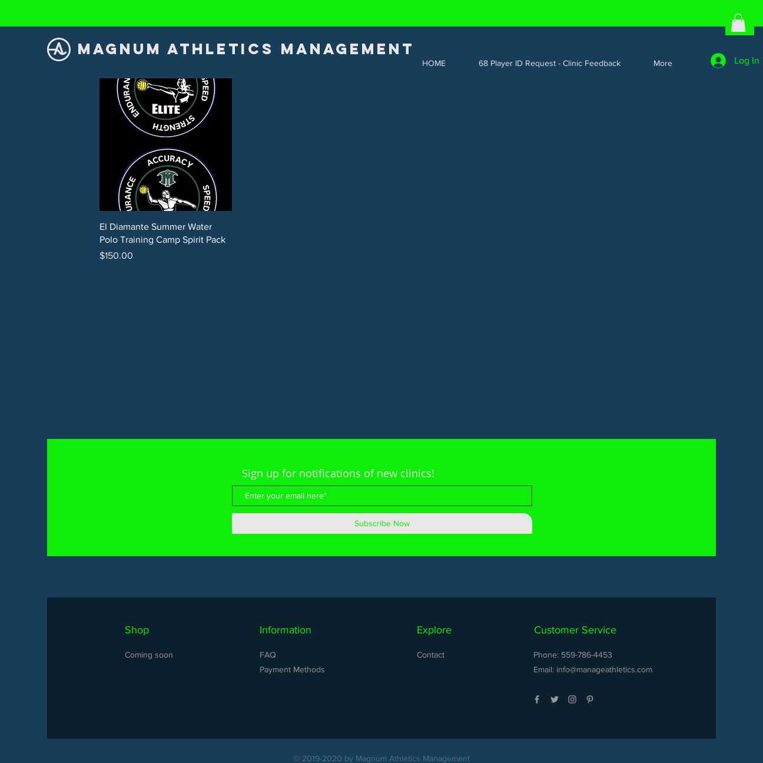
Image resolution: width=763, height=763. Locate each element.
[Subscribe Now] (382, 523)
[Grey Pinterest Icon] (590, 699)
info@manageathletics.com (604, 669)
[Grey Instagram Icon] (572, 699)
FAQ (268, 654)
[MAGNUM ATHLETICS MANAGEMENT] (249, 49)
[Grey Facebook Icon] (537, 699)
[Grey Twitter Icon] (554, 699)
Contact (430, 654)
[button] (738, 23)
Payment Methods (292, 669)
